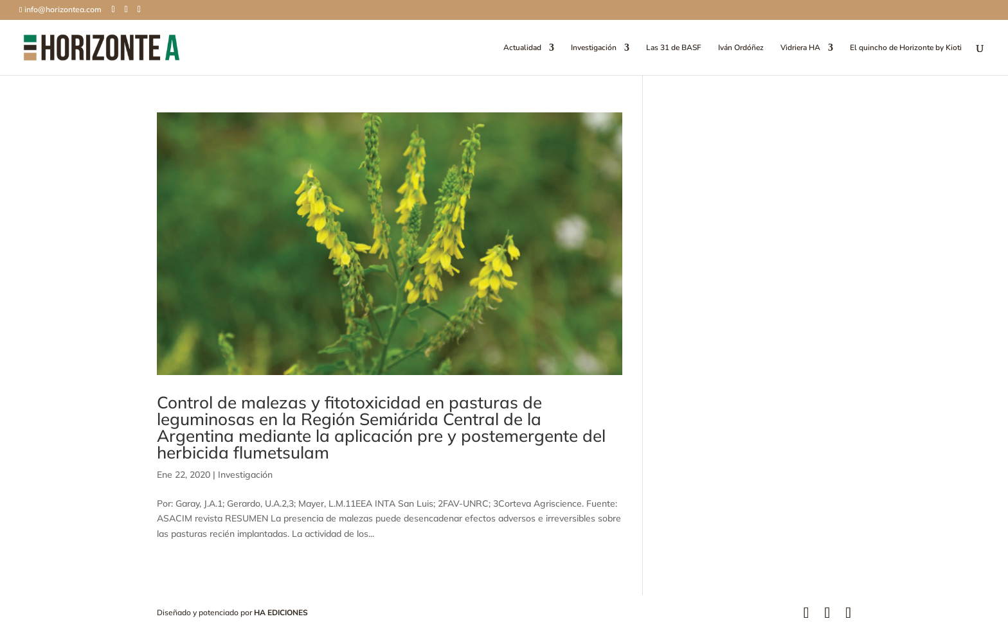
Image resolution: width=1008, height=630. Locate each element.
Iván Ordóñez (741, 48)
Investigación (593, 48)
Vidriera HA (800, 48)
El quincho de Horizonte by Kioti (906, 48)
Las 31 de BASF (673, 48)
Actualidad (522, 48)
